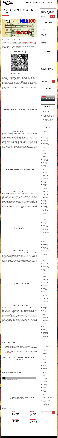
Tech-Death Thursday (47, 396)
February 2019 (45, 260)
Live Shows (45, 368)
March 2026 (45, 135)
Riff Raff (44, 390)
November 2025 (45, 141)
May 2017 (44, 291)
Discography (45, 359)
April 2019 (44, 257)
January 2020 (45, 244)
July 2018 (44, 270)
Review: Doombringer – (29, 387)
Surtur (4, 379)
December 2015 (45, 316)
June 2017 (45, 289)
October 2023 (45, 178)
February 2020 (45, 242)
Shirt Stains (45, 393)
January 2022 (45, 209)
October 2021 (45, 213)
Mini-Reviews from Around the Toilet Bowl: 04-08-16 (15, 414)
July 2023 (44, 182)
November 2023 (45, 176)
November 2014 (45, 335)
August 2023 (45, 181)
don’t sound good (8, 352)
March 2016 (45, 311)
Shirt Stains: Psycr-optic (48, 98)
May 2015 (44, 326)
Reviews (8, 15)
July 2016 (44, 305)
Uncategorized (45, 403)
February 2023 (45, 190)
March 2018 (45, 276)
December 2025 (45, 140)
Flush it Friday (45, 362)
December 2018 (45, 263)
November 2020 (45, 229)
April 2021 (44, 222)
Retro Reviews (45, 385)
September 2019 (46, 250)
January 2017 (45, 297)
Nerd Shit (44, 372)
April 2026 (44, 134)
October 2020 (45, 231)
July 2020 (44, 235)
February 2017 (45, 295)
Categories (28, 2)
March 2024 (45, 171)
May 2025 (44, 150)
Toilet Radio (45, 401)
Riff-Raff (44, 391)
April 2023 (44, 187)
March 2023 (45, 188)
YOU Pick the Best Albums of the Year (44, 43)
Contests (44, 355)
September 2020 (46, 232)
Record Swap (45, 384)
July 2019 (44, 253)
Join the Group (36, 2)
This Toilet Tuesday (46, 400)
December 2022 (45, 193)
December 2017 (45, 280)
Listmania (44, 366)
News (44, 375)
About (44, 2)
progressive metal (25, 42)
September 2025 (46, 144)
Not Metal (44, 377)
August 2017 (45, 286)
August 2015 (45, 321)
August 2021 (45, 216)
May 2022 (44, 203)
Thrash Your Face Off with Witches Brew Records (33, 422)
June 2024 (45, 166)
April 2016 (44, 310)
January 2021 (45, 226)
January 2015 (45, 332)
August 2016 (45, 304)
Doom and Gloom (46, 360)
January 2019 (45, 261)
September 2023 (46, 179)
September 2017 (46, 285)
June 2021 (45, 219)
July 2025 (44, 147)
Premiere (44, 382)
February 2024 (45, 172)
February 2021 (45, 225)
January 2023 (45, 191)
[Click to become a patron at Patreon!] (19, 366)
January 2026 (45, 138)
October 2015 (45, 319)
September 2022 (46, 197)
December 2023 (45, 175)
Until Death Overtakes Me (11, 379)
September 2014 (46, 338)
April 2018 (44, 275)
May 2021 (44, 220)
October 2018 (45, 266)
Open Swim (45, 378)
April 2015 (44, 327)
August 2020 (45, 234)
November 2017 (45, 282)
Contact (50, 2)
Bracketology (45, 353)
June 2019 (45, 254)
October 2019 (45, 248)
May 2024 (44, 168)
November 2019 (45, 247)
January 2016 (45, 314)
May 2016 (44, 308)
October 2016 (45, 301)
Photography (45, 381)
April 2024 (44, 169)
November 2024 (45, 159)
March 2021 (45, 223)
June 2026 (45, 131)
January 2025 (45, 156)
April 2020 (44, 239)
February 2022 (45, 207)
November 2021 (45, 212)
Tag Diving (44, 394)
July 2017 (44, 288)
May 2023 (44, 185)
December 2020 (45, 228)
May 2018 (44, 273)
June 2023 (45, 184)
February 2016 (45, 313)
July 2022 (44, 200)
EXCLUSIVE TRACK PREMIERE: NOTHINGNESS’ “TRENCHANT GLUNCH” (48, 120)
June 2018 (45, 272)
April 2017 (44, 292)
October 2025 (45, 143)
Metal (44, 371)
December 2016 (45, 298)
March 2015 (45, 329)
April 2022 (44, 204)
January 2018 (45, 279)
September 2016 (46, 302)
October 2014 (45, 336)
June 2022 (45, 201)
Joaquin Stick (13, 15)
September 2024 (46, 162)
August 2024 (45, 163)
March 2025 (45, 153)
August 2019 (45, 251)
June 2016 (45, 307)
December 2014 (45, 333)
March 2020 (45, 241)
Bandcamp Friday (46, 352)
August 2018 (45, 269)
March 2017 (45, 294)
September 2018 (46, 267)
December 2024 (45, 157)
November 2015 (45, 317)
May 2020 (44, 238)
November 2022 (45, 194)
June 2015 (45, 324)
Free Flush (44, 363)
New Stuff (44, 374)
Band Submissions (46, 350)
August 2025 (45, 146)
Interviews (32, 411)
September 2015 (46, 320)
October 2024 (45, 160)
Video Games (45, 406)
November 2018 (45, 264)
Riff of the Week (46, 388)
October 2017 (45, 283)
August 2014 (45, 339)
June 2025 (45, 149)
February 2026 (45, 137)
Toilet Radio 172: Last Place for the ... (9, 387)
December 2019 (45, 245)
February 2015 (45, 330)
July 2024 (44, 165)
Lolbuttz (4, 15)
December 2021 (45, 210)
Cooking (44, 356)
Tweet (3, 374)
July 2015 (44, 323)
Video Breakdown (46, 404)
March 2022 (45, 206)
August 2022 (45, 198)
